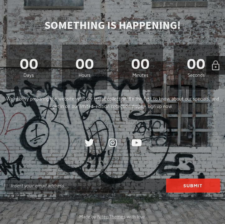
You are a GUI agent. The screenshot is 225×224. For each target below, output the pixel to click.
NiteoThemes (111, 216)
